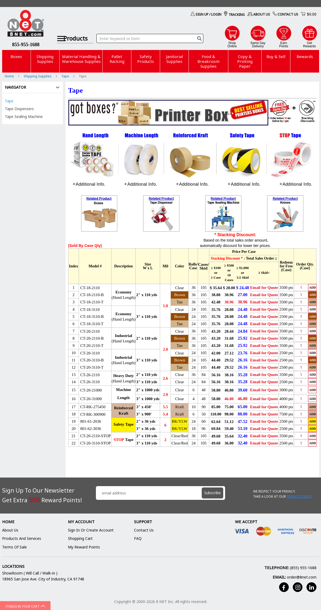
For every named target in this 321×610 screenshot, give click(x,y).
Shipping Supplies (38, 76)
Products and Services (21, 538)
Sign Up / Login (208, 14)
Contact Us (287, 14)
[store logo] (26, 24)
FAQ (138, 538)
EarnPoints (283, 44)
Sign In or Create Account (91, 530)
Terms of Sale (14, 547)
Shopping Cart (80, 538)
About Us (261, 14)
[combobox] (150, 31)
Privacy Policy (299, 496)
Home (10, 76)
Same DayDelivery (257, 44)
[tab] (89, 184)
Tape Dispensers (19, 108)
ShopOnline (232, 44)
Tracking (237, 14)
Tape (65, 76)
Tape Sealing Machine (24, 116)
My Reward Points (84, 547)
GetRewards (309, 44)
